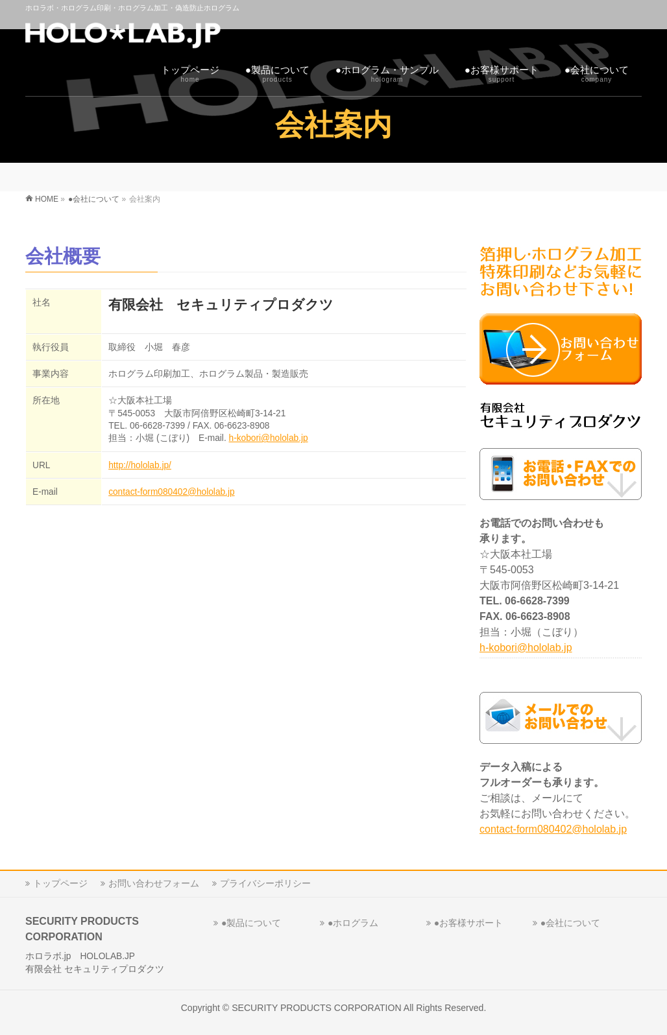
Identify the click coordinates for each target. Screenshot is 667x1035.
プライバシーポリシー (265, 883)
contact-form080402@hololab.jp (171, 492)
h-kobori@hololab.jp (268, 438)
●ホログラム (353, 923)
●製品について (251, 923)
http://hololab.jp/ (139, 465)
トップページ (60, 883)
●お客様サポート (468, 923)
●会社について (570, 923)
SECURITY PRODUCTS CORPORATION (317, 1008)
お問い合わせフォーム (153, 883)
